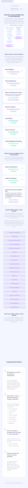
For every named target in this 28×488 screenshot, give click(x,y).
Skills (21, 8)
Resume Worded (7, 1)
